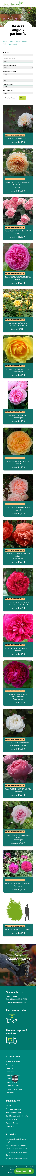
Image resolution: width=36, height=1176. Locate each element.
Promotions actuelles (14, 1109)
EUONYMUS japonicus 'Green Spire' (16, 1153)
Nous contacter (11, 1119)
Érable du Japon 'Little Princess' (17, 1158)
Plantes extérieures (13, 1061)
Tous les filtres (10, 98)
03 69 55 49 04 (11, 996)
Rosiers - (24, 41)
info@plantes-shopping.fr (16, 1002)
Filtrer (22, 98)
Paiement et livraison (13, 1112)
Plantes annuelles (12, 1086)
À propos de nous (12, 1123)
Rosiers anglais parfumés (10, 44)
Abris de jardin (11, 1065)
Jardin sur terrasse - (15, 41)
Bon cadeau (10, 1093)
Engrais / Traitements (14, 1089)
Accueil (5, 41)
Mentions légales (8, 1167)
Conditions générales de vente (17, 1116)
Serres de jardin (11, 1082)
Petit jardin (10, 1072)
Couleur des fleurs (9, 59)
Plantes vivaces (11, 1079)
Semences (9, 1068)
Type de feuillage (8, 91)
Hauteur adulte (8, 78)
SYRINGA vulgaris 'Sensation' (16, 1149)
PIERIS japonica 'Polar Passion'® (17, 1145)
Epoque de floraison (9, 72)
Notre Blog (10, 1126)
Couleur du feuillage (9, 65)
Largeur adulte (8, 84)
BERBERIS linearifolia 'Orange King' (17, 1140)
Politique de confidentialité (25, 1167)
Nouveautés (10, 1105)
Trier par (6, 52)
